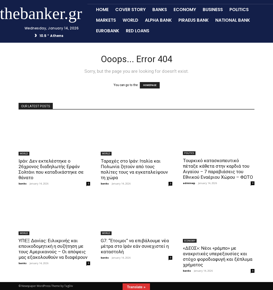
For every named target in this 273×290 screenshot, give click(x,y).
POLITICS (189, 153)
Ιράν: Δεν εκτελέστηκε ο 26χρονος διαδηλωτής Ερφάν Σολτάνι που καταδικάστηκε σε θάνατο (51, 169)
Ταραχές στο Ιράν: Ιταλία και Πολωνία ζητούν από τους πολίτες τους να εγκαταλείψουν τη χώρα (134, 169)
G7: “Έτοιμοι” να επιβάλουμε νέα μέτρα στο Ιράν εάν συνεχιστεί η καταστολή (135, 246)
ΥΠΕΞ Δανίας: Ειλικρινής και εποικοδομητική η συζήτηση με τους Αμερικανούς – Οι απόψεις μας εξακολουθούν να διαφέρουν (53, 249)
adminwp (189, 183)
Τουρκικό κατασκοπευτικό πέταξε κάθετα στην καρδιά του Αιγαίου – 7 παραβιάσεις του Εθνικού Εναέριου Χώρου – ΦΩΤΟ (218, 169)
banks (23, 183)
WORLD (24, 153)
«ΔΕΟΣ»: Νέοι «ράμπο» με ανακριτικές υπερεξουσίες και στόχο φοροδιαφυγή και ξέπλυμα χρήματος (217, 256)
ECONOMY (189, 240)
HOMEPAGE (149, 85)
